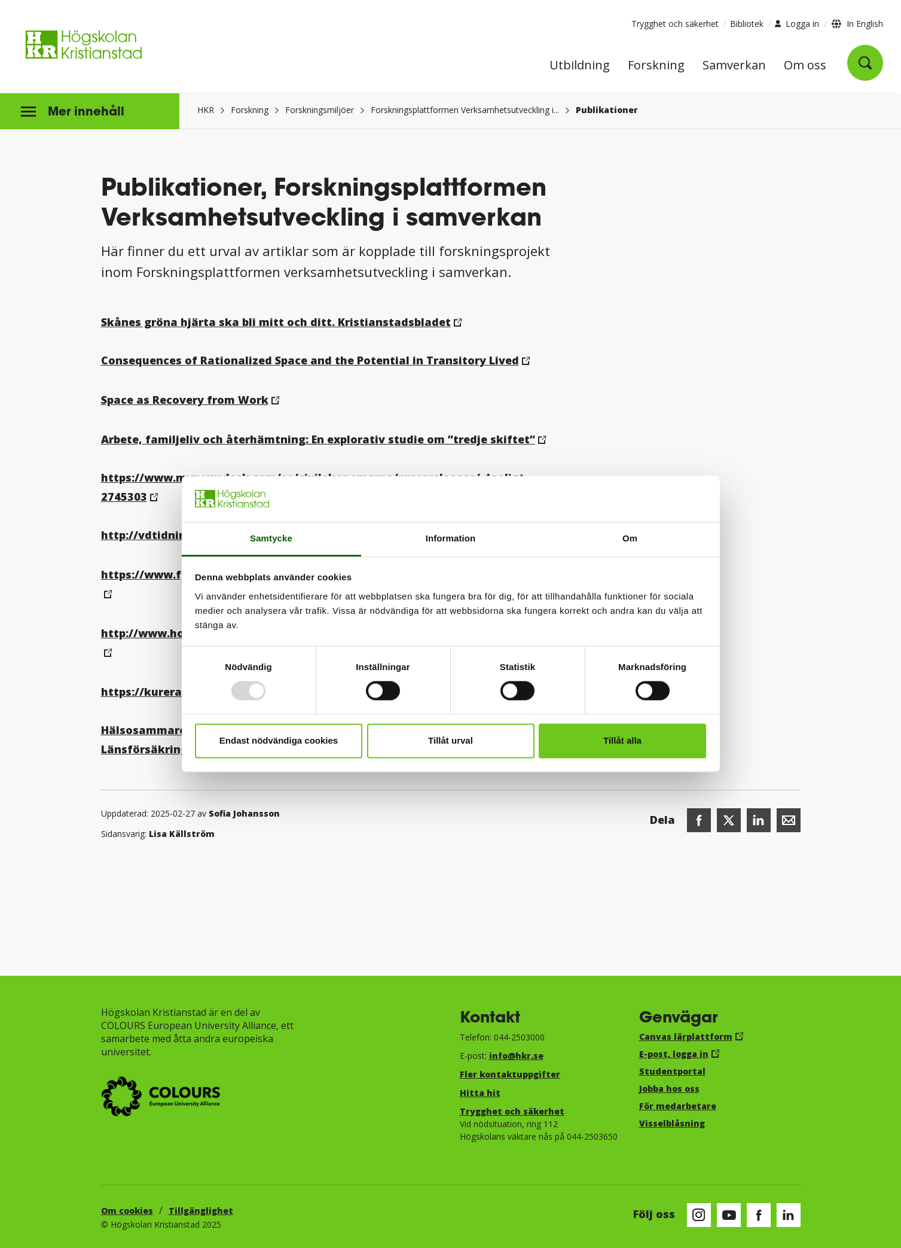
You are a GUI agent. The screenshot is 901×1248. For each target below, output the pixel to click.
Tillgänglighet (201, 1210)
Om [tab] (629, 538)
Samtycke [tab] (271, 538)
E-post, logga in (673, 1054)
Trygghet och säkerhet (675, 23)
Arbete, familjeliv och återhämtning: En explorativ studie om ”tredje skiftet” (318, 439)
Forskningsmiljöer (319, 109)
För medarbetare (677, 1106)
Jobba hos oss (669, 1088)
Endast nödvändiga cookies (278, 740)
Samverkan (734, 66)
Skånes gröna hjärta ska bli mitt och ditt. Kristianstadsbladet (276, 322)
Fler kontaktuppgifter (510, 1074)
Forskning (656, 66)
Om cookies (127, 1210)
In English (865, 23)
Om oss (805, 66)
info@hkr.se (516, 1055)
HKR (205, 109)
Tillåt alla (622, 740)
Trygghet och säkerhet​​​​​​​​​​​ (512, 1111)
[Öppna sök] (865, 63)
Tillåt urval (450, 740)
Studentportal (672, 1071)
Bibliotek (746, 23)
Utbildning (579, 66)
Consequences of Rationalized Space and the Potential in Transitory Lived (310, 360)
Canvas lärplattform (685, 1036)
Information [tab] (451, 538)
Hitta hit (480, 1092)
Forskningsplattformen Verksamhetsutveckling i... (465, 109)
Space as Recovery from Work (184, 399)
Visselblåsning (672, 1123)
